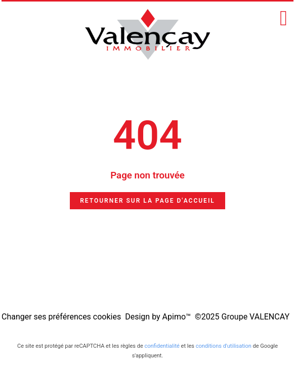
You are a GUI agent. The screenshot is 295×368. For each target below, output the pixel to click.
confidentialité (161, 346)
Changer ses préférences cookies (61, 316)
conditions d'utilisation (223, 346)
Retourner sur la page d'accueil (147, 200)
